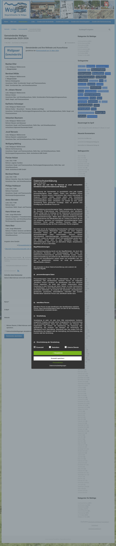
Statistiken (54, 347)
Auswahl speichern (57, 358)
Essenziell (39, 347)
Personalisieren (58, 362)
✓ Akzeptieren (58, 353)
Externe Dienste (72, 347)
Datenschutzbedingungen (58, 365)
